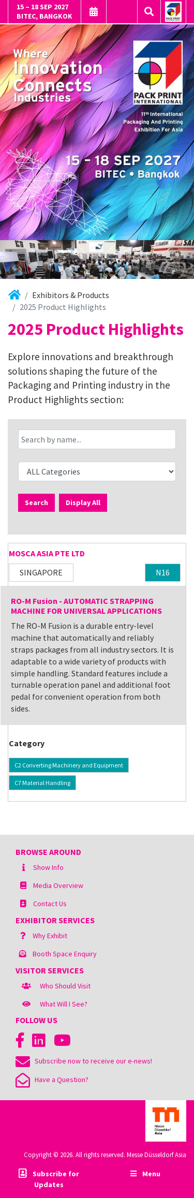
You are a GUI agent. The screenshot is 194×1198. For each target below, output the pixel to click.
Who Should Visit (65, 985)
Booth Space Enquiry (65, 953)
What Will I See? (63, 1004)
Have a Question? (52, 1079)
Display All (83, 502)
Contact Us (50, 903)
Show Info (48, 867)
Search (36, 502)
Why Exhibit (50, 935)
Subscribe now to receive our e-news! (84, 1061)
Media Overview (58, 885)
